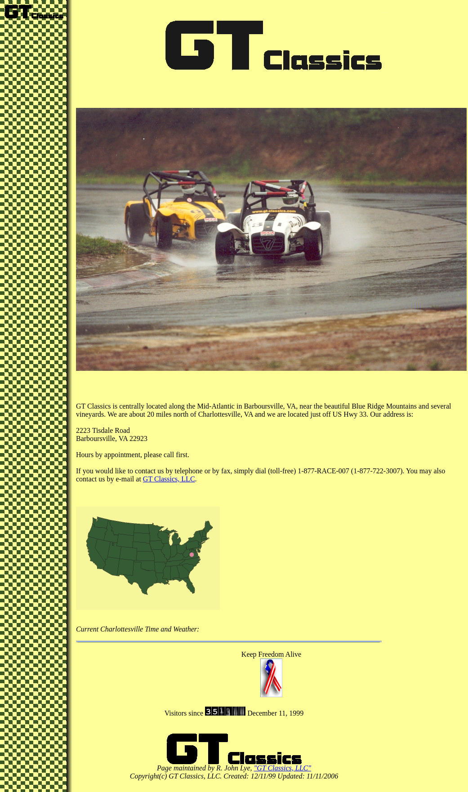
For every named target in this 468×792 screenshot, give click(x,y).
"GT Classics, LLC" (282, 768)
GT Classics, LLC (169, 479)
